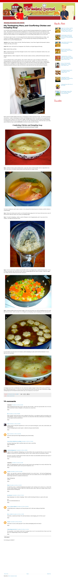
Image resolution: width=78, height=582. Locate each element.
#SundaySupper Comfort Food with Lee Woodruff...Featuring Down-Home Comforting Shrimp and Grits (67, 37)
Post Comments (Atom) (13, 575)
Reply (8, 409)
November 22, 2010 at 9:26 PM (14, 423)
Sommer (8, 521)
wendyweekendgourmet (11, 450)
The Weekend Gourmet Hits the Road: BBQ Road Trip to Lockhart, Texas (66, 71)
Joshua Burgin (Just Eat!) (12, 529)
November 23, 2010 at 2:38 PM (21, 450)
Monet (8, 485)
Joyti (8, 423)
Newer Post (6, 573)
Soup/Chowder (12, 395)
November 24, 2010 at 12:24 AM (15, 485)
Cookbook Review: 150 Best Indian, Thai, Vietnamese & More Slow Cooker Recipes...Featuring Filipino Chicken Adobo (67, 58)
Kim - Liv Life (10, 514)
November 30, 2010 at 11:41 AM (23, 529)
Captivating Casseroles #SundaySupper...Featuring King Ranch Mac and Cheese (67, 78)
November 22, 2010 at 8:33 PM (17, 404)
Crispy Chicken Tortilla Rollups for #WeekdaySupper (66, 43)
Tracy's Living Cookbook (12, 506)
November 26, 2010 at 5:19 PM (18, 514)
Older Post (49, 573)
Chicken (8, 395)
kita (8, 413)
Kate (8, 433)
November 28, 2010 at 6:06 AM (16, 521)
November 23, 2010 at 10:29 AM (15, 433)
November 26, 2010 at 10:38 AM (22, 506)
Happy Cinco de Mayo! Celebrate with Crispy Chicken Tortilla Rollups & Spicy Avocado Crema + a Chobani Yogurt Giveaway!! (67, 30)
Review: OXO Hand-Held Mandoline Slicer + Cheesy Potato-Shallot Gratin (66, 64)
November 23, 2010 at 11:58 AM (27, 441)
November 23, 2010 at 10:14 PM (16, 471)
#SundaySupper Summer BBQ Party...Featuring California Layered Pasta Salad (66, 92)
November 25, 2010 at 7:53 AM (18, 495)
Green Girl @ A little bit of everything (14, 441)
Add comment (6, 537)
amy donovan (9, 495)
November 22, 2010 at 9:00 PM (14, 413)
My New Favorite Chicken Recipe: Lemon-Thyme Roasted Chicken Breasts (66, 50)
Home (28, 573)
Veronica (8, 471)
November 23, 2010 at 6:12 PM (17, 462)
